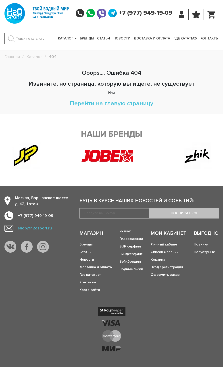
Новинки (201, 244)
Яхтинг (125, 231)
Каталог (65, 38)
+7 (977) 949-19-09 (145, 12)
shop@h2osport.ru (35, 228)
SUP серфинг (130, 246)
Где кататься (185, 38)
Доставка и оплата (152, 38)
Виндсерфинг (130, 254)
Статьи (103, 38)
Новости (121, 38)
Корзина (158, 259)
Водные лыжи (131, 269)
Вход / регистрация (167, 267)
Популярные (204, 252)
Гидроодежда (131, 239)
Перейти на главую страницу (111, 103)
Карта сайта (89, 290)
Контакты (209, 38)
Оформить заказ (165, 274)
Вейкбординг (130, 261)
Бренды (87, 38)
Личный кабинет (165, 244)
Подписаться (184, 213)
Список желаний (165, 252)
